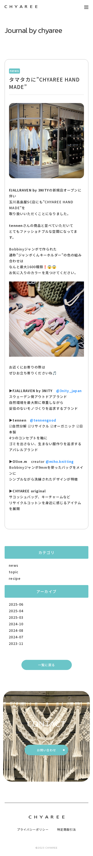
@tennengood (43, 420)
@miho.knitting (60, 461)
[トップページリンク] (21, 7)
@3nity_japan (69, 390)
